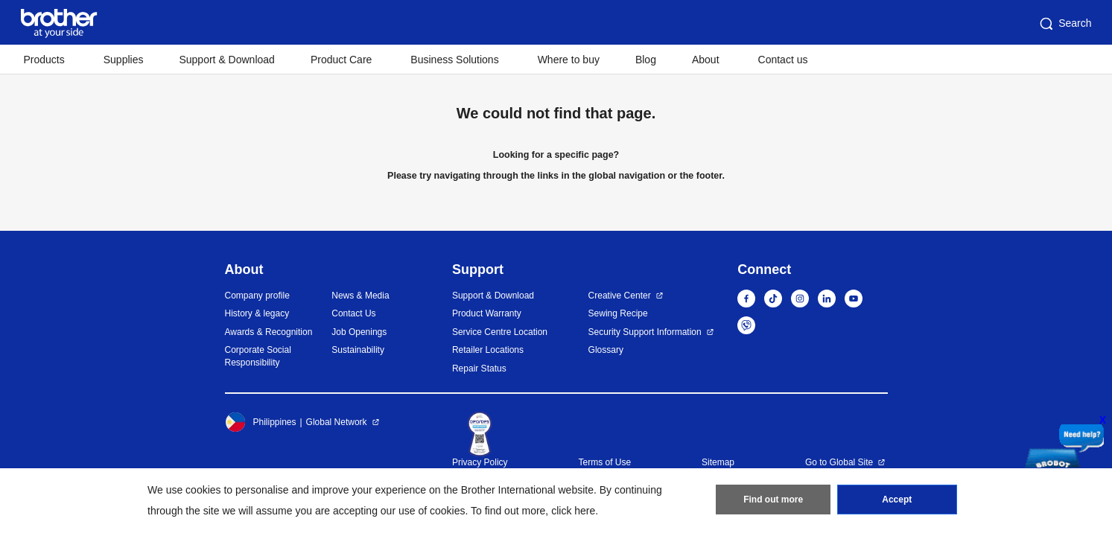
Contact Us (353, 313)
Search (1064, 24)
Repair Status (479, 368)
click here (573, 511)
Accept (897, 499)
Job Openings (359, 332)
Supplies (124, 60)
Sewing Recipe (618, 313)
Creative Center (619, 295)
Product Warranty (486, 313)
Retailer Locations (488, 350)
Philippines (260, 422)
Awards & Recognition (269, 332)
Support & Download (226, 60)
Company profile (257, 295)
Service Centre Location (499, 332)
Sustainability (357, 350)
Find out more (773, 499)
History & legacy (257, 313)
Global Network (336, 422)
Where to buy (569, 60)
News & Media (360, 295)
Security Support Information (645, 332)
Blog (645, 60)
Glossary (605, 350)
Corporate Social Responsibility (258, 356)
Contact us (783, 60)
